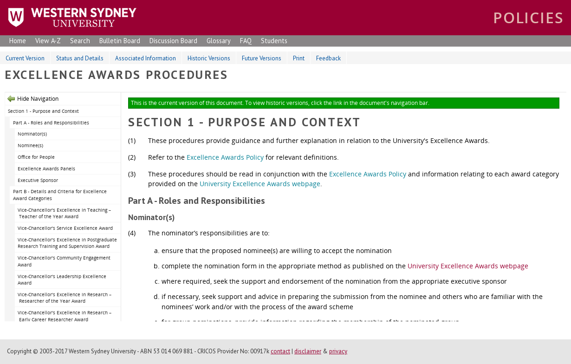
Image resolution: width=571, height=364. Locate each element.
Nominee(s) (30, 145)
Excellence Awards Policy (225, 157)
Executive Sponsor (38, 180)
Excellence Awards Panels (46, 168)
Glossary (219, 40)
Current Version (25, 58)
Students (274, 40)
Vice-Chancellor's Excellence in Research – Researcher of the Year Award (64, 298)
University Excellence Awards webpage (260, 183)
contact (280, 351)
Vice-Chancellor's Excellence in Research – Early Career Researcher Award (64, 316)
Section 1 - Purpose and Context (43, 111)
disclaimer (307, 351)
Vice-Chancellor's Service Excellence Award (65, 228)
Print (299, 58)
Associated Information (145, 58)
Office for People (36, 157)
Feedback (328, 58)
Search (80, 40)
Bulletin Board (119, 40)
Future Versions (261, 58)
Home (17, 40)
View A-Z (48, 40)
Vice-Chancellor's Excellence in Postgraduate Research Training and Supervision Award (67, 243)
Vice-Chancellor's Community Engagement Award (64, 261)
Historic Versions (209, 58)
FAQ (246, 40)
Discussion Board (173, 40)
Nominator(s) (32, 133)
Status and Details (80, 58)
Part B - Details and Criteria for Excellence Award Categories (60, 195)
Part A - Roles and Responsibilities (51, 122)
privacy (338, 351)
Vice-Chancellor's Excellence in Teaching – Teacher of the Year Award (64, 213)
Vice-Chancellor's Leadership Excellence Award (62, 279)
